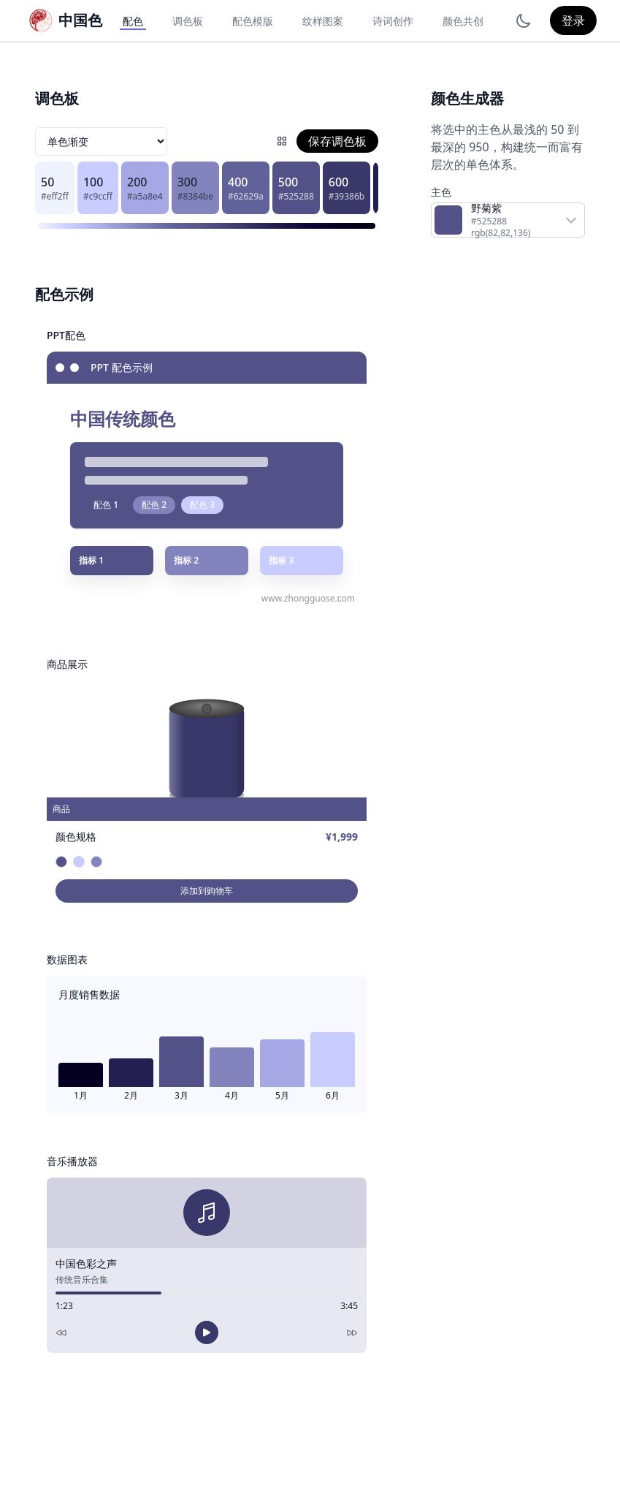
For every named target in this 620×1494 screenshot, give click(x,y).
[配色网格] (282, 141)
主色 (441, 192)
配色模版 (252, 21)
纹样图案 (322, 21)
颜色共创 (463, 21)
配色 (133, 21)
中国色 (80, 20)
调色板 (187, 21)
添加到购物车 (206, 890)
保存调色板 (337, 141)
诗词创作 (392, 21)
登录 (573, 20)
